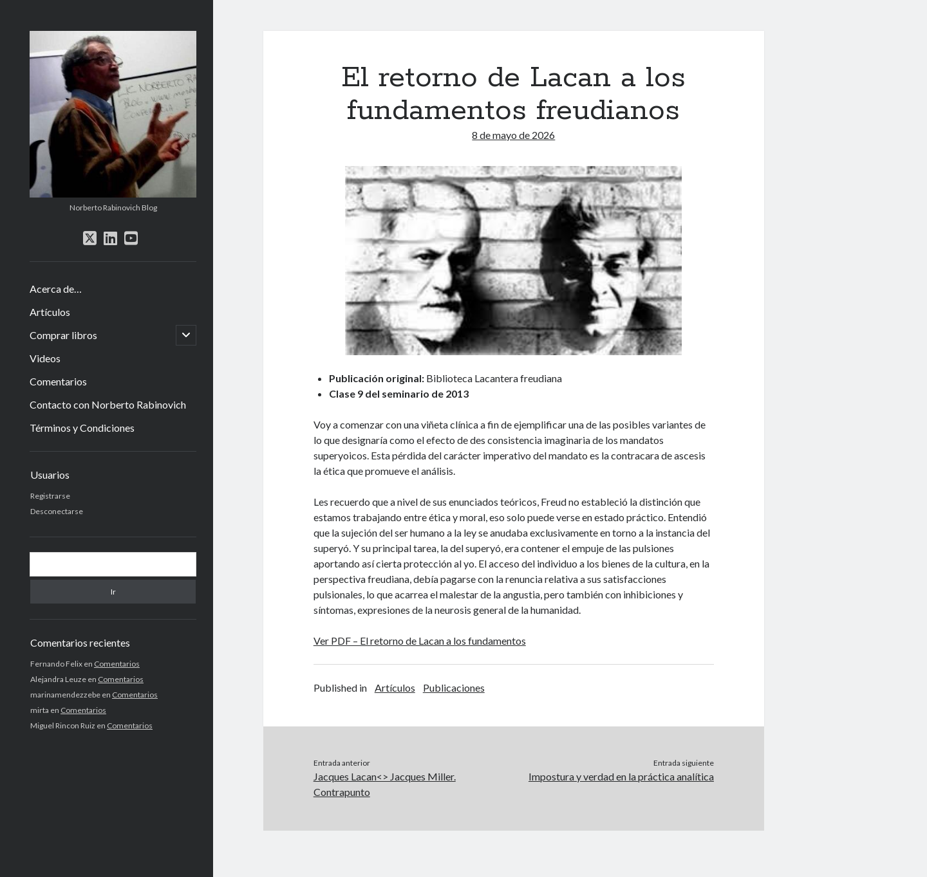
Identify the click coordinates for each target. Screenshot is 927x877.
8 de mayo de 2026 (513, 135)
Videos (45, 358)
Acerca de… (56, 288)
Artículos (50, 312)
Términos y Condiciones (82, 427)
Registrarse (50, 496)
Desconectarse (56, 511)
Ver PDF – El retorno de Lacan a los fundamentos (420, 640)
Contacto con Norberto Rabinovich (108, 404)
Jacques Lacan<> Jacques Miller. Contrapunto (385, 784)
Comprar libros (63, 335)
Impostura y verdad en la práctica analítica (621, 776)
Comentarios (58, 381)
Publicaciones (454, 687)
